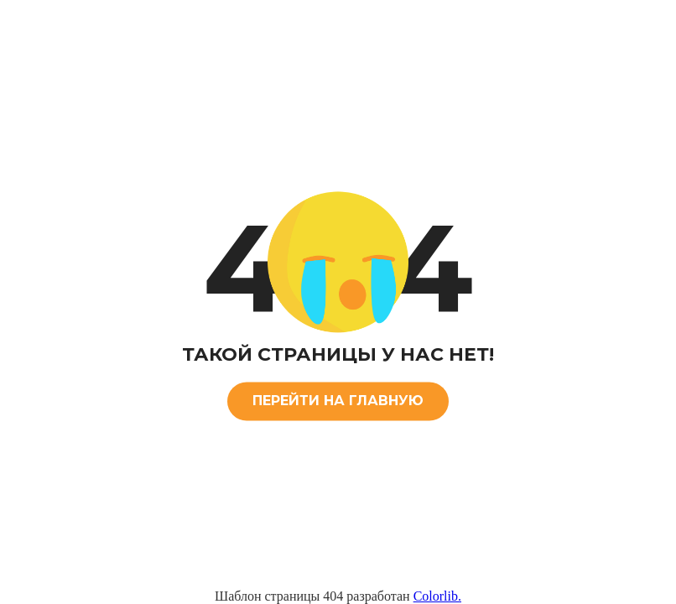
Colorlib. (437, 596)
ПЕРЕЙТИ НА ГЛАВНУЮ (338, 401)
